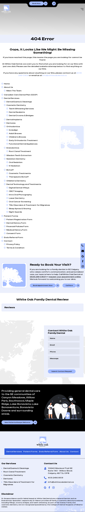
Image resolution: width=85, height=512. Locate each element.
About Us (8, 87)
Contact (8, 241)
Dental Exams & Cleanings (19, 102)
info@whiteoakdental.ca (54, 75)
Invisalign (13, 130)
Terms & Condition (15, 248)
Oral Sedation (15, 162)
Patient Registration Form (19, 219)
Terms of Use (22, 508)
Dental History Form (16, 223)
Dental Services (11, 98)
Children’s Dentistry (16, 181)
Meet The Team (13, 91)
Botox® (10, 170)
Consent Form (13, 233)
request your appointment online (65, 277)
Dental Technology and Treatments (23, 184)
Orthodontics (13, 127)
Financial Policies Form (17, 226)
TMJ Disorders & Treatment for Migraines (29, 205)
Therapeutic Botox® (19, 177)
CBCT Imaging (16, 191)
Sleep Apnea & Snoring (20, 209)
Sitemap (35, 508)
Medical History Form (16, 230)
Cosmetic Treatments (20, 173)
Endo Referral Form (13, 237)
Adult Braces (15, 133)
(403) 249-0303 (38, 277)
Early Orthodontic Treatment (23, 140)
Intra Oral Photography (20, 195)
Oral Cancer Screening (20, 202)
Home (7, 84)
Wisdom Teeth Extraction (19, 155)
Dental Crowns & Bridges (21, 115)
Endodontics (12, 148)
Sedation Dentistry (15, 159)
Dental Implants (14, 120)
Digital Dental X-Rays (19, 188)
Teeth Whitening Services (21, 109)
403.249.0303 (55, 468)
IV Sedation (14, 166)
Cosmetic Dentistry (16, 105)
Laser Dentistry (16, 198)
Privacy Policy (13, 244)
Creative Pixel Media (74, 508)
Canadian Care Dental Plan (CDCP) (20, 95)
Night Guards (15, 212)
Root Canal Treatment (20, 151)
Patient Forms (11, 216)
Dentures (11, 123)
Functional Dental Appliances (23, 144)
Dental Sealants (17, 112)
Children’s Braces (17, 137)
